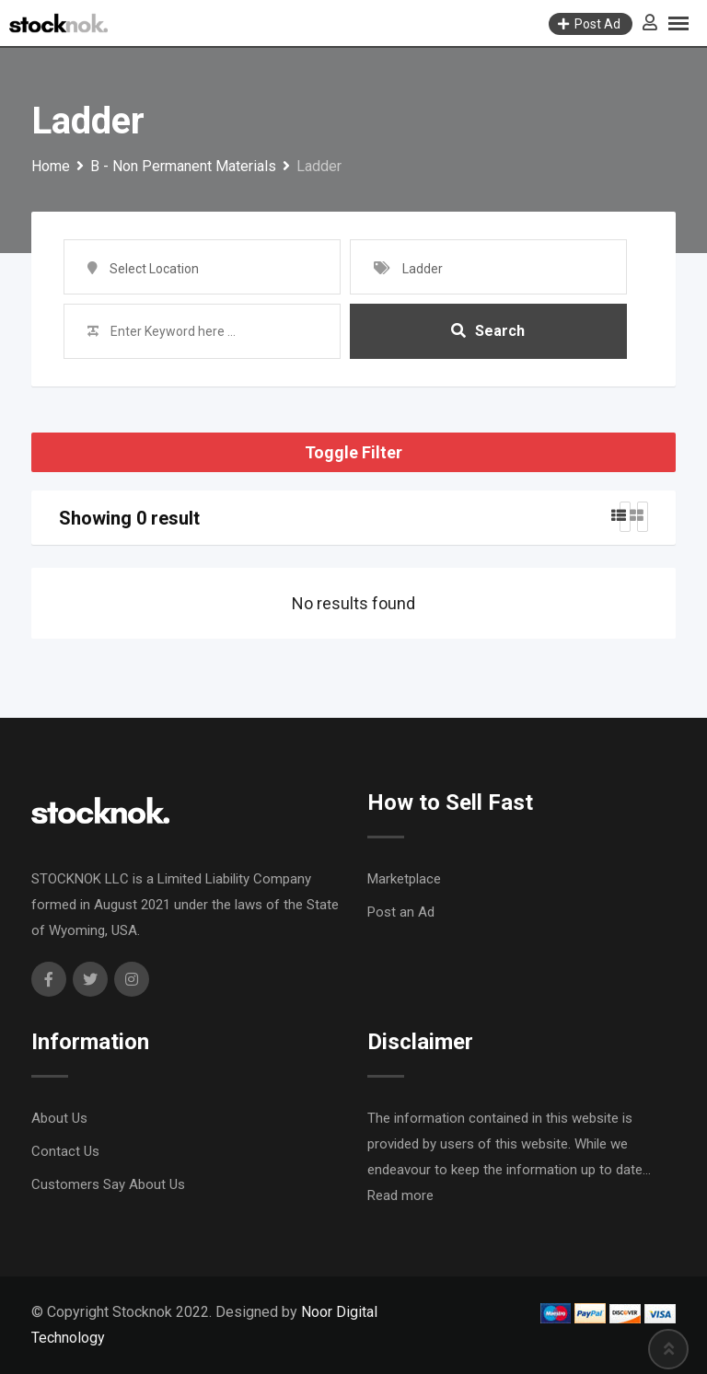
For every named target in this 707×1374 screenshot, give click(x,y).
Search (488, 331)
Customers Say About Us (108, 1184)
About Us (59, 1118)
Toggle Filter (353, 452)
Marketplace (404, 879)
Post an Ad (401, 912)
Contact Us (65, 1151)
